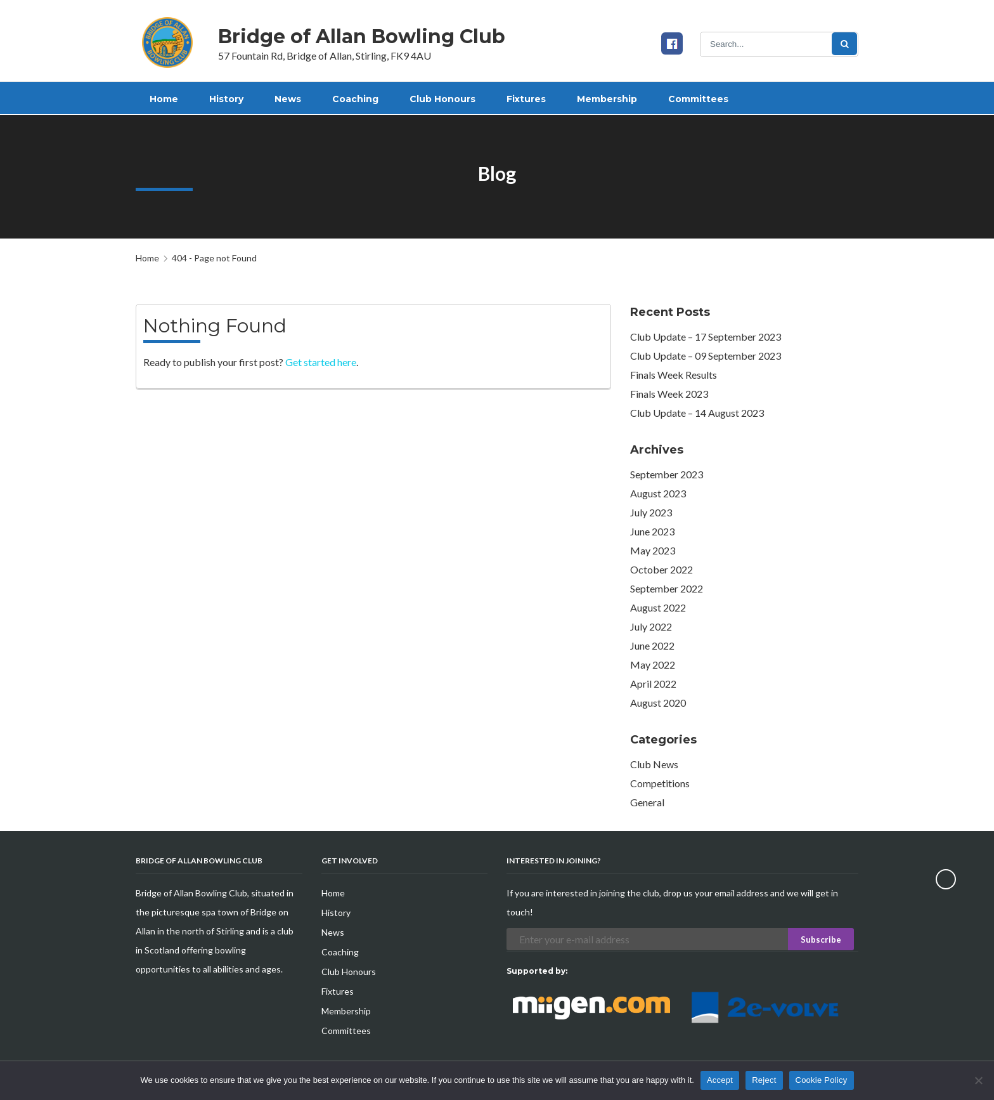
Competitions (660, 783)
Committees (346, 1030)
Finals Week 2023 (669, 394)
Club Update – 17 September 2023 (705, 337)
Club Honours (348, 971)
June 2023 (652, 531)
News (332, 932)
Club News (654, 764)
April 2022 (653, 684)
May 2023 (652, 550)
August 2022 (658, 607)
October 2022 (661, 569)
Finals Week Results (673, 375)
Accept (720, 1080)
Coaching (340, 951)
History (336, 912)
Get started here (320, 362)
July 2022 (651, 626)
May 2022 (652, 664)
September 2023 (666, 474)
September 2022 (666, 588)
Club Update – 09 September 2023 (705, 356)
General (647, 802)
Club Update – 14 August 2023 (697, 413)
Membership (346, 1010)
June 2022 (652, 645)
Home (147, 257)
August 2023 (658, 493)
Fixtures (337, 991)
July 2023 (651, 512)
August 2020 (658, 703)
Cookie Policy (822, 1080)
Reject (764, 1080)
